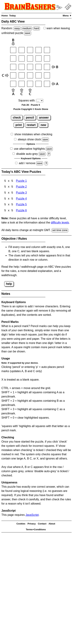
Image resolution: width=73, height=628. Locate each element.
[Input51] (13, 84)
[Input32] (22, 67)
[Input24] (39, 58)
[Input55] (47, 84)
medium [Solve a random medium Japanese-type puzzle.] (26, 28)
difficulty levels (60, 223)
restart (31, 124)
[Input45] (47, 75)
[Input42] (22, 75)
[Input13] (30, 50)
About (52, 524)
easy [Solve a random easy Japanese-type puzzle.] (17, 28)
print (18, 124)
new (43, 124)
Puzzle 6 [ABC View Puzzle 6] (21, 211)
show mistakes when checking (33, 134)
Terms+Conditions (36, 529)
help (9, 284)
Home (4, 15)
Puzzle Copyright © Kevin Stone (30, 109)
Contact (42, 524)
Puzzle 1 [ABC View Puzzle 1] (21, 181)
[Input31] (13, 67)
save (27, 33)
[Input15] (47, 50)
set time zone (60, 230)
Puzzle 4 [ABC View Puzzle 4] (21, 199)
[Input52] (22, 84)
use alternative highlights (29, 148)
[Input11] (13, 50)
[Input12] (22, 50)
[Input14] (39, 50)
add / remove (27, 163)
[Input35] (47, 67)
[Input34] (39, 67)
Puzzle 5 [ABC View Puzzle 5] (21, 205)
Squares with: (26, 100)
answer (44, 117)
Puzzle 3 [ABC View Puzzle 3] (21, 193)
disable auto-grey (27, 153)
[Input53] (30, 84)
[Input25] (47, 58)
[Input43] (30, 75)
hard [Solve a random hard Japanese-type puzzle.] (36, 28)
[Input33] (30, 67)
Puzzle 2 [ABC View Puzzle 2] (21, 187)
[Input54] (39, 84)
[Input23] (30, 58)
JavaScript (32, 515)
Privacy (31, 524)
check (17, 117)
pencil (30, 117)
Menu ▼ (67, 15)
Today (12, 15)
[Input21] (13, 58)
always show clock (29, 139)
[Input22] (22, 58)
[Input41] (13, 75)
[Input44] (39, 75)
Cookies (20, 524)
